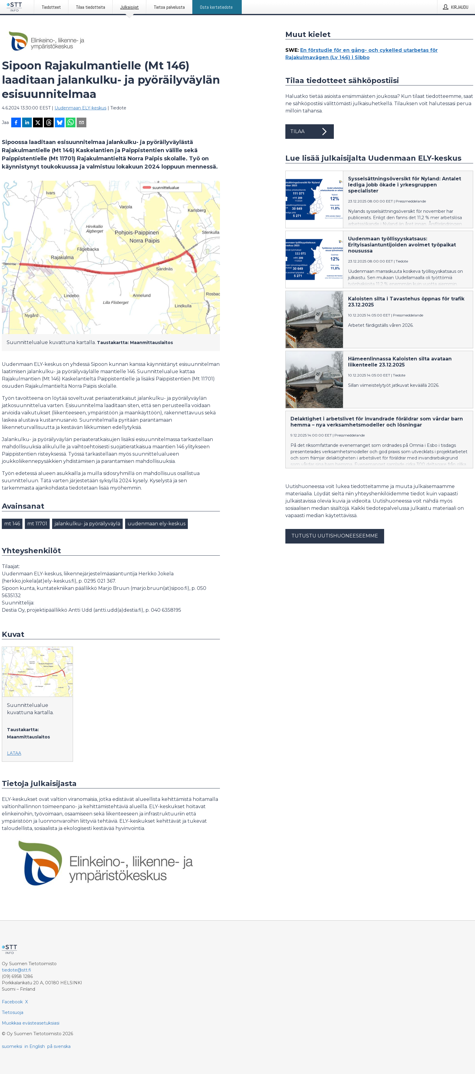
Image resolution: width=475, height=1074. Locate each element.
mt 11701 (37, 524)
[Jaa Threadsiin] (49, 123)
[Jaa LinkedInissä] (27, 123)
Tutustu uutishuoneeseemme (334, 536)
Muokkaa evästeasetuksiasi (30, 1023)
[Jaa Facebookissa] (16, 123)
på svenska (59, 1046)
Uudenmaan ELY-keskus (80, 108)
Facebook (12, 1002)
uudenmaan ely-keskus (156, 524)
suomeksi (12, 1046)
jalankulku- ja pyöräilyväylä (87, 524)
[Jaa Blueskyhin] (60, 123)
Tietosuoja (12, 1012)
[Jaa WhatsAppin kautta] (70, 123)
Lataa (14, 753)
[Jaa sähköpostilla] (81, 123)
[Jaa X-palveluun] (38, 123)
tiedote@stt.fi (16, 970)
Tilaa (309, 131)
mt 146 (12, 524)
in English (35, 1046)
